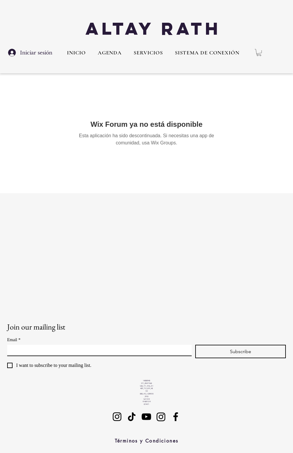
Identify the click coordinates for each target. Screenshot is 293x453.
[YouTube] (146, 417)
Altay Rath (153, 28)
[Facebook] (175, 417)
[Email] (97, 350)
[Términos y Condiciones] (146, 441)
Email (13, 339)
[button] (148, 52)
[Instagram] (117, 417)
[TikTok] (132, 417)
